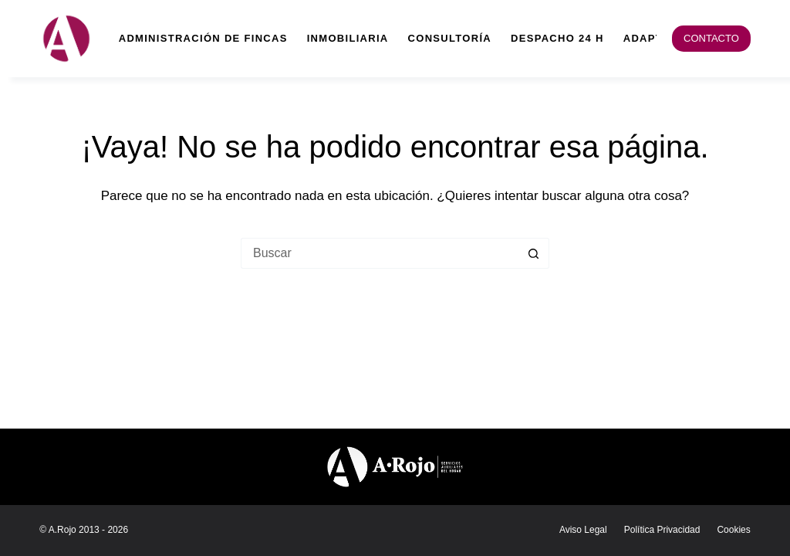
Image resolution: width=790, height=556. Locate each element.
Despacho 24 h (557, 38)
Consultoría (449, 38)
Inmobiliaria (348, 38)
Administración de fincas (203, 38)
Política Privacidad (662, 529)
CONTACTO (711, 38)
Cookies (733, 529)
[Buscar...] (379, 253)
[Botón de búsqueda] (533, 253)
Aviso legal (583, 529)
